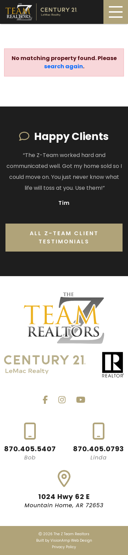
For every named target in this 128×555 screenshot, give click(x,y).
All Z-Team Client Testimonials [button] (64, 237)
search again (63, 66)
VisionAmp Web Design (71, 540)
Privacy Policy (64, 547)
